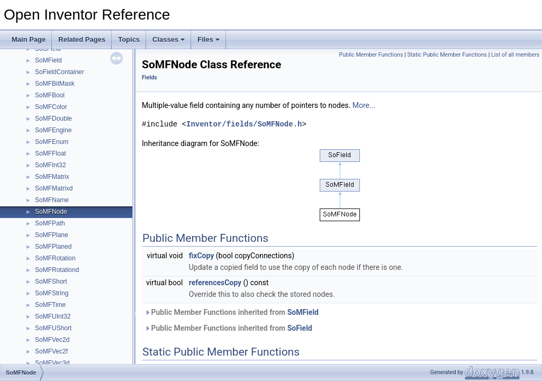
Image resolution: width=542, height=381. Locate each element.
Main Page (29, 39)
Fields (149, 77)
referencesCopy (215, 282)
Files (208, 39)
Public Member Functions (371, 54)
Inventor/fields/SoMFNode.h (244, 124)
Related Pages (81, 39)
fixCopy (201, 255)
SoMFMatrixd (54, 188)
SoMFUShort (53, 328)
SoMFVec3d (52, 363)
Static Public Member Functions (447, 54)
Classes (168, 39)
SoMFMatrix (52, 176)
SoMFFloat (50, 153)
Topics (129, 39)
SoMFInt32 (50, 165)
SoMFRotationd (57, 270)
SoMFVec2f (51, 351)
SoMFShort (51, 281)
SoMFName (52, 200)
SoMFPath (50, 223)
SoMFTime (50, 305)
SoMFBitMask (55, 83)
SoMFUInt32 (52, 316)
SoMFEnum (51, 142)
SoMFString (51, 293)
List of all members (515, 54)
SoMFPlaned (53, 246)
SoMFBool (50, 95)
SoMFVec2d (52, 339)
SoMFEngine (53, 130)
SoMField (48, 60)
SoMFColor (51, 107)
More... (364, 105)
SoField (299, 328)
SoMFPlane (51, 235)
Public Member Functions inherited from (231, 312)
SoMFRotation (55, 258)
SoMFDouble (53, 118)
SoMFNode (51, 211)
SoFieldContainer (59, 72)
